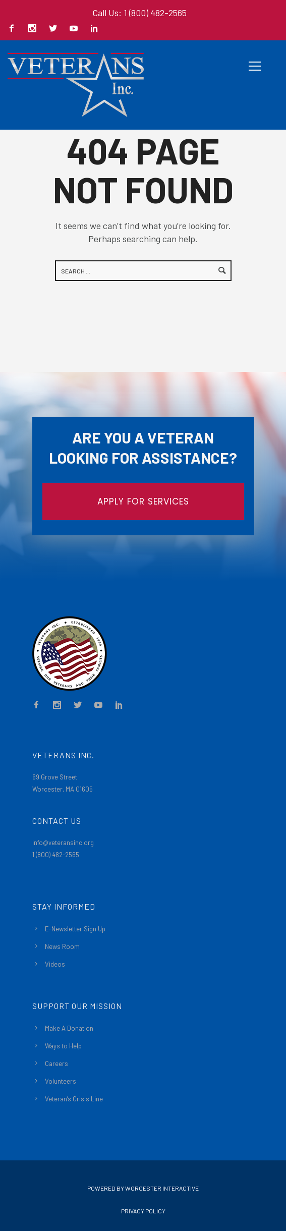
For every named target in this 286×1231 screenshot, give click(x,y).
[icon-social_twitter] (55, 29)
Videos (55, 964)
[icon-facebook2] (14, 29)
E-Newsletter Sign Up (75, 929)
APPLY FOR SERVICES (143, 501)
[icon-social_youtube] (76, 29)
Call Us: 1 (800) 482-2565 (139, 12)
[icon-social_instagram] (34, 29)
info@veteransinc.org (63, 842)
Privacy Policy (143, 1210)
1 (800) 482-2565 (55, 855)
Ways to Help (63, 1046)
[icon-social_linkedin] (94, 29)
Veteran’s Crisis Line (74, 1099)
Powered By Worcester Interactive (143, 1188)
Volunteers (60, 1081)
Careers (56, 1063)
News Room (62, 946)
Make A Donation (69, 1028)
